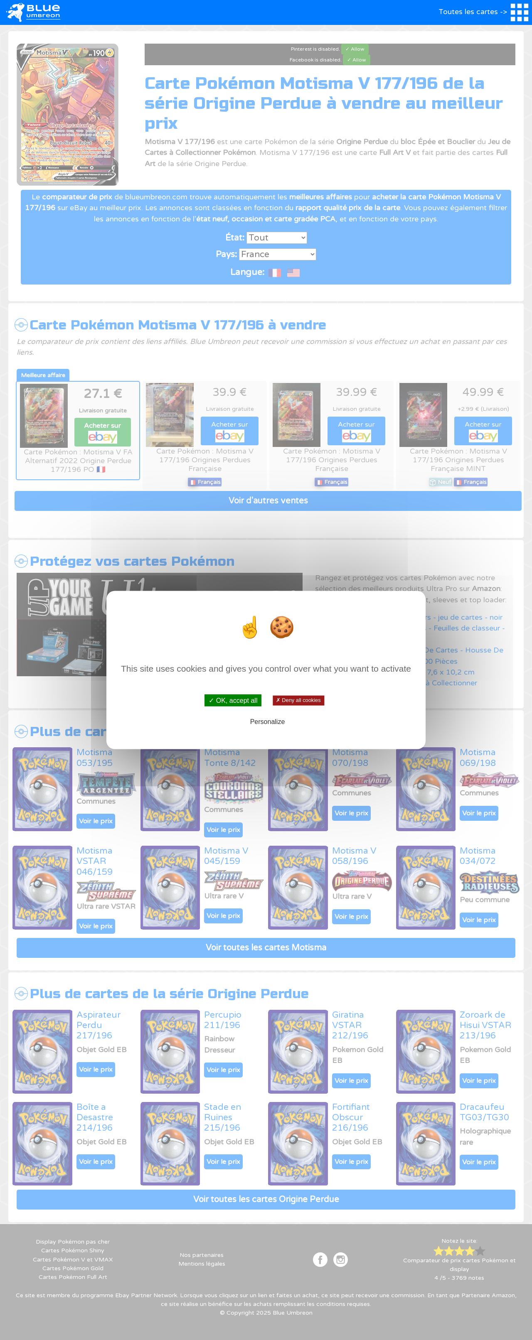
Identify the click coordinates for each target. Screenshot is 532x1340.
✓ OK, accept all (233, 700)
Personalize (267, 721)
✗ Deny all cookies (298, 700)
